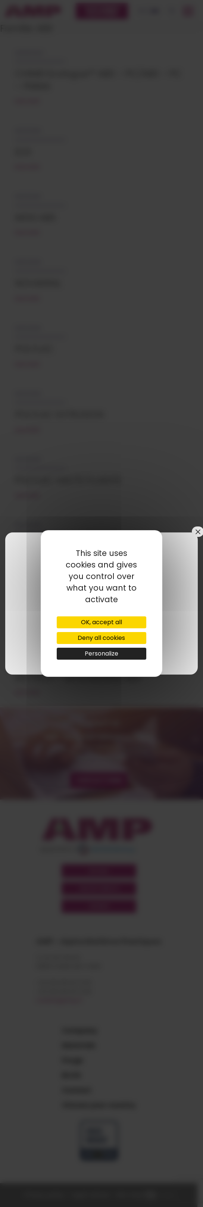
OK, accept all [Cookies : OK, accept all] (101, 622)
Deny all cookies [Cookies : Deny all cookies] (101, 638)
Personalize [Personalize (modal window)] (101, 653)
